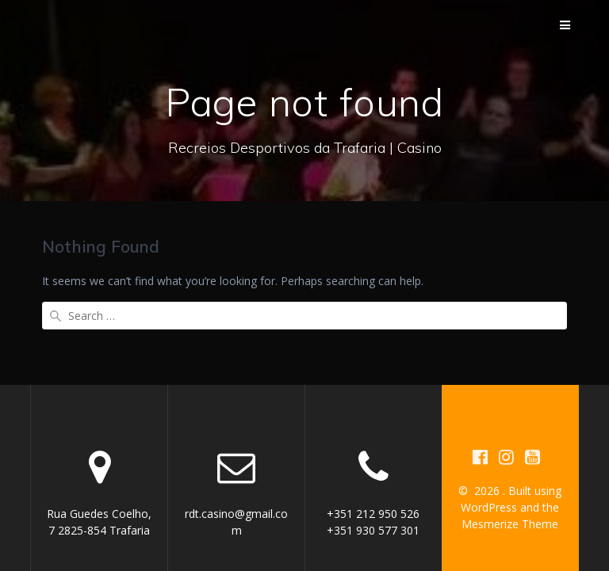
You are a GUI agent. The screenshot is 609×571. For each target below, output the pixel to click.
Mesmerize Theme (510, 493)
